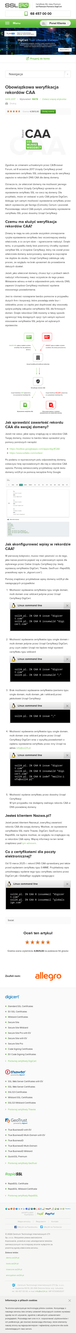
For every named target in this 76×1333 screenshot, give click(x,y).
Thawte (15, 1072)
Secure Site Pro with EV (19, 1033)
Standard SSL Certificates (20, 1006)
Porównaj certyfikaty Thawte (22, 1110)
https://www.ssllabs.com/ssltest (26, 453)
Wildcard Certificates (18, 1017)
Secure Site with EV (17, 1038)
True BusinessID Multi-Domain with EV (26, 1135)
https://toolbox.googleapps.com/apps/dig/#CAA (35, 448)
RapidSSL (13, 1174)
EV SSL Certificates (17, 1011)
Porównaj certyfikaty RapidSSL (23, 1196)
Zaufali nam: (13, 976)
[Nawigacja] (38, 74)
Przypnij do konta (40, 58)
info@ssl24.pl (23, 748)
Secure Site (13, 1022)
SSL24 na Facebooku (28, 1227)
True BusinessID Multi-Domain (22, 1146)
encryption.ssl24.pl (15, 1275)
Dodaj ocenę (48, 111)
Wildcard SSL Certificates (20, 1097)
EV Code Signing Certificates (22, 1054)
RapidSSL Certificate (18, 1183)
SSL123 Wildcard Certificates (22, 1102)
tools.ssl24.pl (12, 1263)
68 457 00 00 (40, 14)
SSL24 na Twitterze (53, 1227)
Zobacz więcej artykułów (54, 99)
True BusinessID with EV (19, 1129)
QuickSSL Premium (17, 1156)
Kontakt (54, 1221)
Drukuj (13, 103)
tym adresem (29, 843)
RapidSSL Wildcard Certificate (22, 1189)
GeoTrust (16, 1121)
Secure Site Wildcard (18, 1027)
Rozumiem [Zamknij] (69, 1301)
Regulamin (41, 1221)
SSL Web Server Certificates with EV (25, 1081)
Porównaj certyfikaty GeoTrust (22, 1163)
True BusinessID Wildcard (20, 1151)
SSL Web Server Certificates (21, 1086)
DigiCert (12, 997)
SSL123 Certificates (17, 1092)
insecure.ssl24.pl (14, 1269)
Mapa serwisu (24, 1221)
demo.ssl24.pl (12, 1258)
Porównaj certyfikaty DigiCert (22, 1061)
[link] (64, 1237)
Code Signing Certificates (20, 1049)
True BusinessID (15, 1140)
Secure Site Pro (15, 1043)
